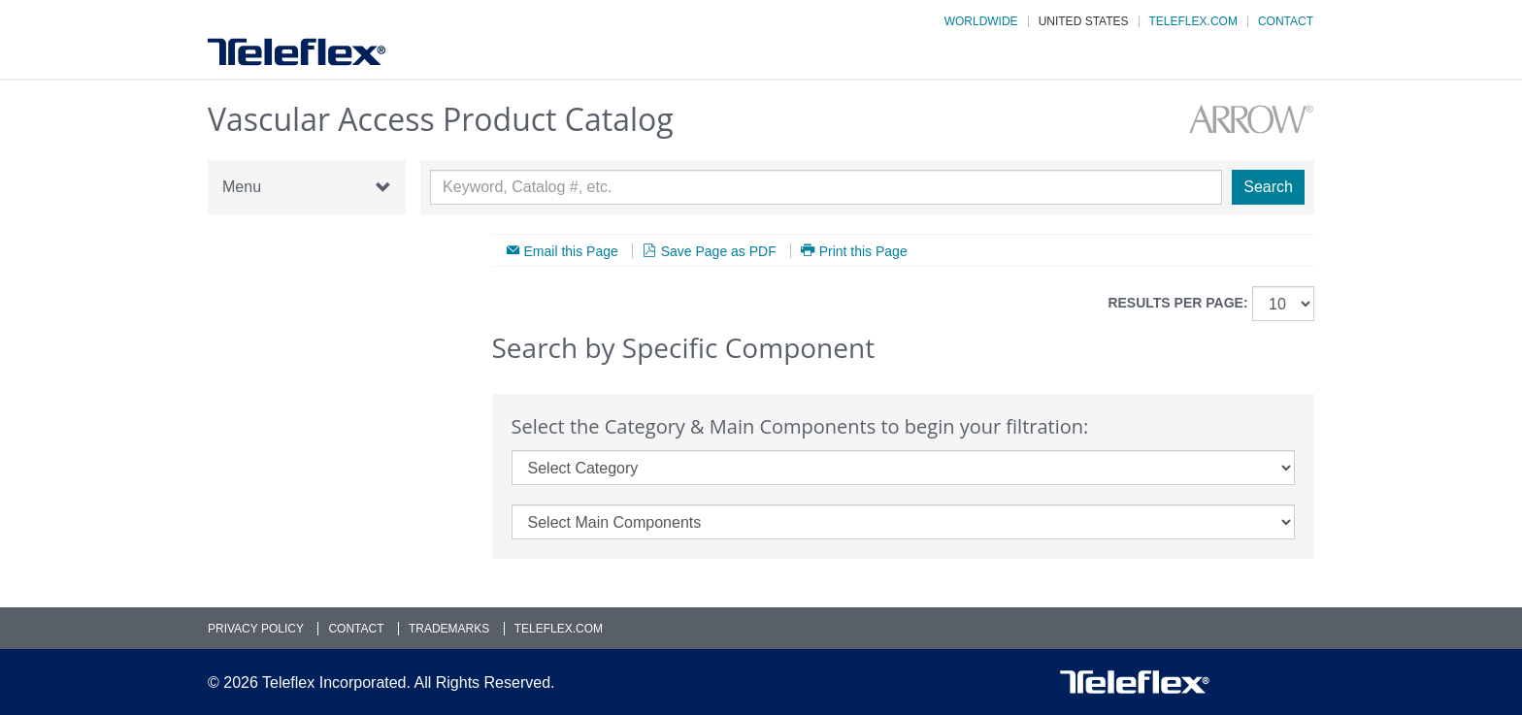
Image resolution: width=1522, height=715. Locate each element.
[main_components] (904, 521)
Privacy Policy (256, 628)
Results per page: (1177, 302)
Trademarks (449, 628)
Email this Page (571, 251)
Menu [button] (306, 187)
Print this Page (863, 251)
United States (1084, 21)
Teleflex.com (1193, 21)
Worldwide (981, 21)
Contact (1285, 21)
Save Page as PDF (719, 251)
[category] (904, 467)
